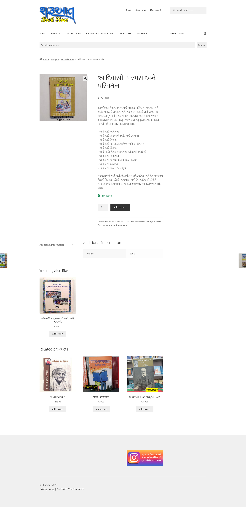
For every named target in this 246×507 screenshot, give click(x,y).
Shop (128, 9)
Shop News (141, 9)
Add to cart (120, 207)
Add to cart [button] (57, 333)
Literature (129, 221)
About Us (55, 33)
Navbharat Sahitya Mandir (148, 221)
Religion (55, 59)
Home (46, 59)
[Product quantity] (103, 207)
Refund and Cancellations (99, 33)
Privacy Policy (73, 33)
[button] (85, 78)
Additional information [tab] (52, 244)
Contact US (125, 33)
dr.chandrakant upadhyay (114, 225)
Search (201, 45)
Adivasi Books (67, 59)
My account (155, 9)
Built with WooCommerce (70, 489)
